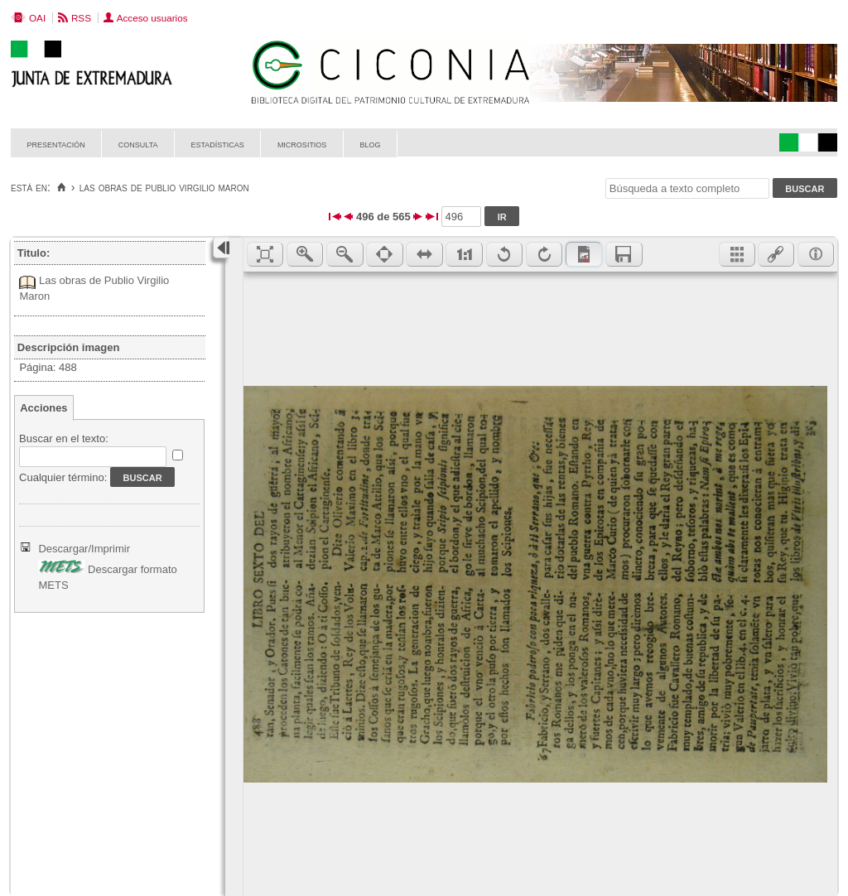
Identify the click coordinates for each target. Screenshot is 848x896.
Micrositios (302, 143)
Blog (369, 143)
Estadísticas (217, 143)
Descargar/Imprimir (84, 548)
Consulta (138, 143)
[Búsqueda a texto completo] (687, 188)
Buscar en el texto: (63, 438)
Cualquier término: (63, 477)
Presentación (56, 143)
